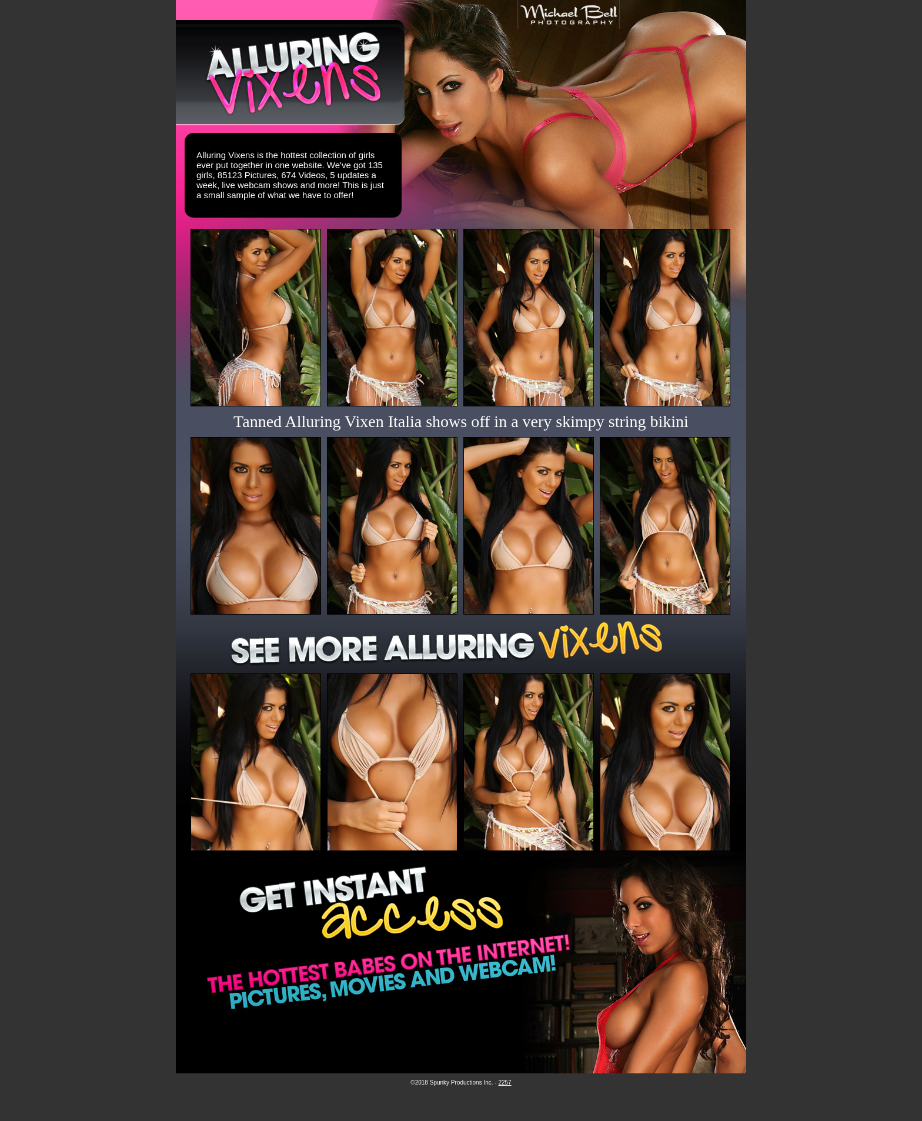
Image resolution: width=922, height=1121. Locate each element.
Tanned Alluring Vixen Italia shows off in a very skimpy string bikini (461, 421)
